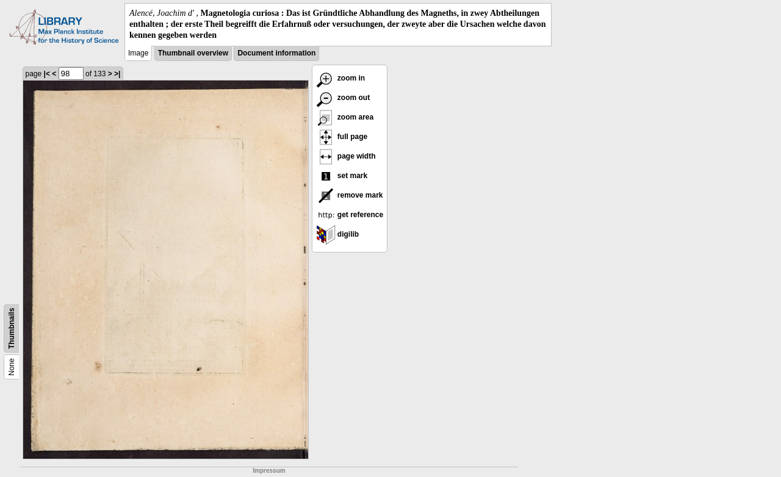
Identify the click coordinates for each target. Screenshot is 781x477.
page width (346, 156)
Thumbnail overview (193, 53)
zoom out (343, 97)
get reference (350, 214)
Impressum (269, 470)
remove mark (349, 195)
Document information (276, 53)
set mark (342, 175)
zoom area (345, 117)
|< (47, 74)
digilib (337, 234)
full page (342, 136)
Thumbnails (11, 327)
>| (117, 74)
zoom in (340, 78)
